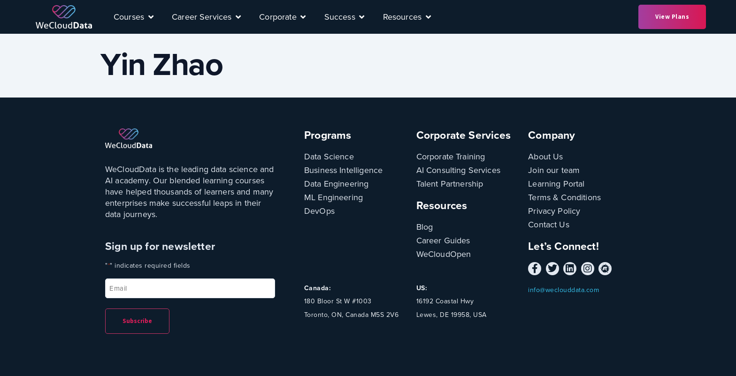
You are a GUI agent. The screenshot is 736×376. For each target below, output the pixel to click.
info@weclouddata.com (563, 290)
